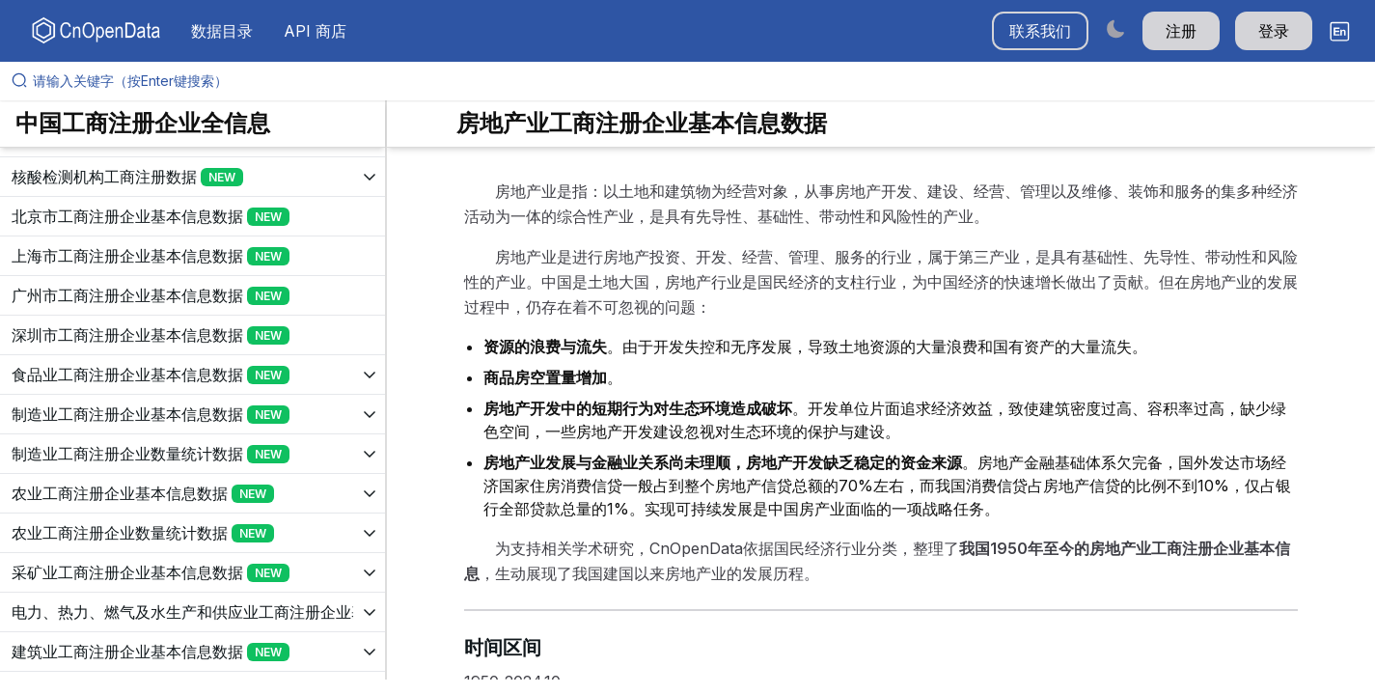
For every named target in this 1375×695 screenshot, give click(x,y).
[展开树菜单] (192, 176)
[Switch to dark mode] (1115, 28)
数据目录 (222, 31)
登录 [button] (1273, 31)
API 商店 (315, 31)
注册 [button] (1181, 31)
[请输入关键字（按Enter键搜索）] (695, 81)
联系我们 (1040, 31)
